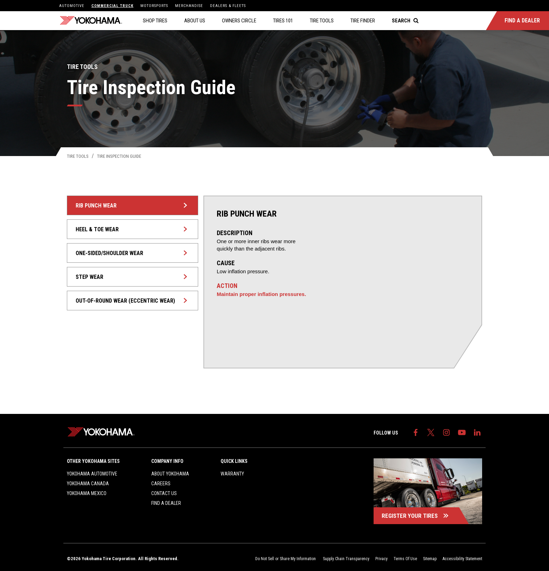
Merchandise (189, 5)
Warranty (232, 474)
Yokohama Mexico (86, 493)
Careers (161, 483)
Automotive (71, 5)
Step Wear (133, 277)
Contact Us (164, 493)
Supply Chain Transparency (346, 558)
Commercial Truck (112, 5)
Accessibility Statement (462, 558)
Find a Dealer (166, 503)
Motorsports (154, 5)
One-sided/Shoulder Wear (133, 253)
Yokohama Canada (88, 483)
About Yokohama (170, 474)
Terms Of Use (405, 558)
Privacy (381, 558)
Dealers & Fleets (228, 5)
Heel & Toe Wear (133, 229)
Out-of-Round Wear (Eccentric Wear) (133, 301)
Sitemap (430, 558)
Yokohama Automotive (92, 474)
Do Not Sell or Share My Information (286, 558)
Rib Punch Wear (133, 205)
